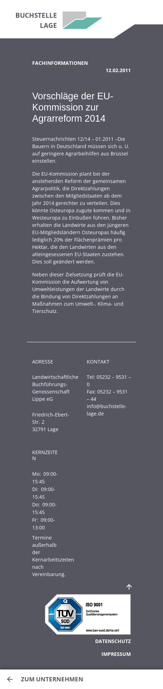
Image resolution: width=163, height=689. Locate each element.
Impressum (116, 654)
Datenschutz (113, 641)
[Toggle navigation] (149, 12)
